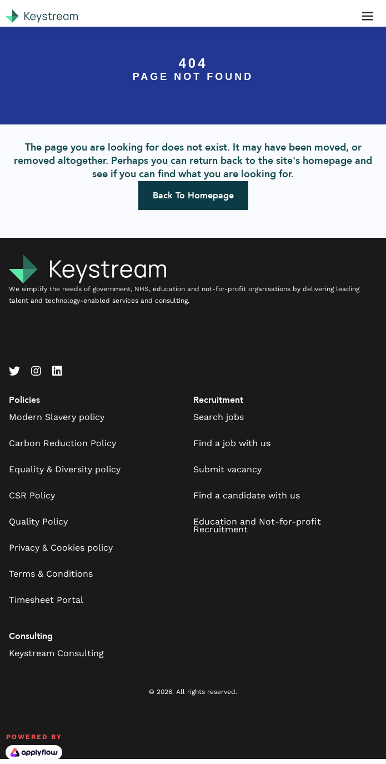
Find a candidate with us (246, 495)
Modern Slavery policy (56, 417)
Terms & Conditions (51, 573)
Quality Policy (38, 521)
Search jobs (218, 417)
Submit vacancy (227, 469)
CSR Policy (32, 495)
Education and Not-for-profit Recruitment (257, 525)
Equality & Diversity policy (65, 469)
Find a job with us (231, 443)
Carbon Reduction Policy (62, 443)
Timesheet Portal (46, 600)
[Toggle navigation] (367, 16)
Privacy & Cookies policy (61, 547)
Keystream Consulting (56, 653)
